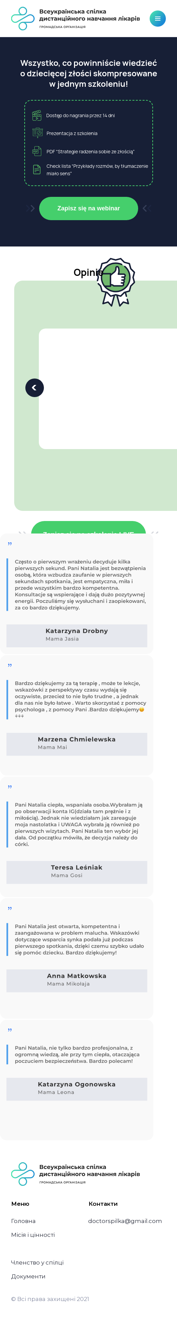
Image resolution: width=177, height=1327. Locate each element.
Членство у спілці (37, 1262)
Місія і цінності (33, 1234)
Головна (23, 1221)
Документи (28, 1276)
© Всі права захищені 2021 (50, 1299)
